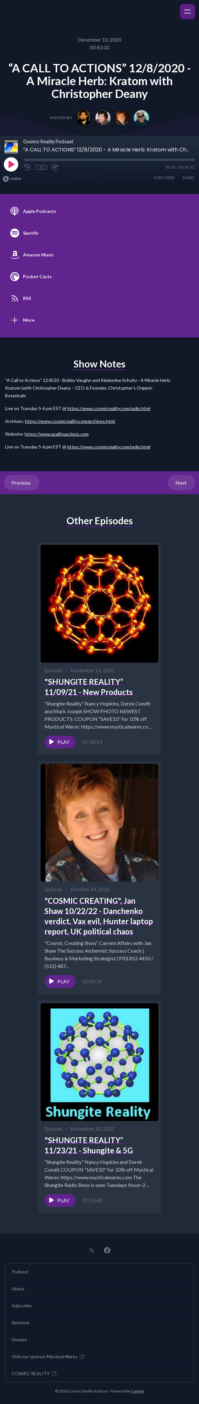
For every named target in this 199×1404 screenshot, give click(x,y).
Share (188, 178)
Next (181, 483)
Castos (137, 1391)
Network (20, 1322)
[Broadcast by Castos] (12, 179)
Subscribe (164, 178)
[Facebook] (107, 1250)
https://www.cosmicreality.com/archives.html (70, 421)
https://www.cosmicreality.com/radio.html (108, 408)
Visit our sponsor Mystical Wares (48, 1356)
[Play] (11, 164)
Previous (22, 483)
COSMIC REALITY (34, 1373)
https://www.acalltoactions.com (57, 434)
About (18, 1288)
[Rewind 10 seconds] (27, 167)
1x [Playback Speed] (41, 167)
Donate (19, 1339)
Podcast (20, 1271)
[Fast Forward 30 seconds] (55, 167)
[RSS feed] (91, 1250)
